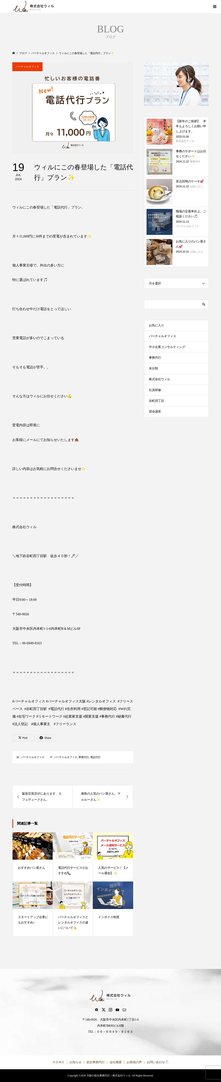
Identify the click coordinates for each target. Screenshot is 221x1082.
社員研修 (155, 390)
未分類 (153, 368)
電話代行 (95, 757)
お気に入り (156, 325)
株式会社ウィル (159, 379)
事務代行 (84, 757)
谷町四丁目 (156, 400)
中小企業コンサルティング (167, 347)
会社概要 (116, 1062)
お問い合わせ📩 (158, 1062)
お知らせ (75, 1062)
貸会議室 (155, 411)
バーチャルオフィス (27, 66)
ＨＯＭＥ (58, 1062)
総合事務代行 (96, 1062)
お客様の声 (134, 1062)
